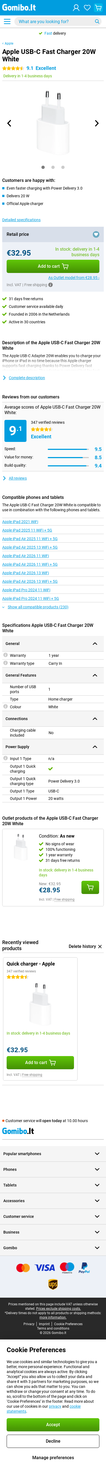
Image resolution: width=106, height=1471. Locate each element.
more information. (53, 1317)
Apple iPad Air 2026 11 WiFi (25, 556)
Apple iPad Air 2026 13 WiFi (25, 573)
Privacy (29, 1324)
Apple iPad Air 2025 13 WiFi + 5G (30, 547)
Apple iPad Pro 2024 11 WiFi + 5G (30, 598)
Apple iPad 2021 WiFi (20, 522)
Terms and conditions (53, 1328)
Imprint (44, 1324)
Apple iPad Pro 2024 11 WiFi (26, 590)
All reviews (14, 478)
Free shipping (64, 899)
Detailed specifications (21, 220)
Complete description (23, 378)
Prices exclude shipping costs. (58, 1309)
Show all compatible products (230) (35, 607)
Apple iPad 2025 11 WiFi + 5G (27, 530)
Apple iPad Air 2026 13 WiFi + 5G (30, 581)
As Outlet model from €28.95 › (73, 277)
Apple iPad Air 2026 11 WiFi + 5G (30, 564)
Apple (9, 43)
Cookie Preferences (68, 1324)
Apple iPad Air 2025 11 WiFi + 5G (30, 539)
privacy (55, 1406)
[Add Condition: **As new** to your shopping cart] (90, 887)
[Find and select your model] (58, 21)
